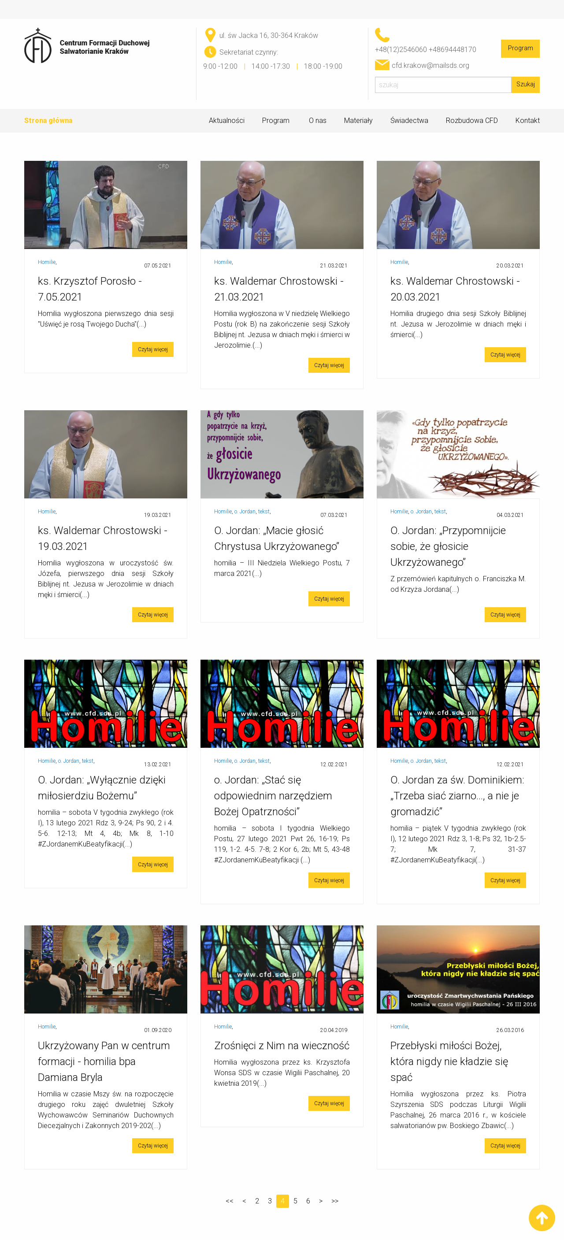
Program (520, 48)
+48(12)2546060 (401, 49)
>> (334, 1201)
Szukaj (525, 84)
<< (230, 1201)
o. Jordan (245, 512)
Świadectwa (409, 120)
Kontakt (528, 120)
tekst (264, 512)
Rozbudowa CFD (472, 120)
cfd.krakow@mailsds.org (430, 65)
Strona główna (48, 120)
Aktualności (227, 120)
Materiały (358, 120)
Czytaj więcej (153, 349)
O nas (318, 120)
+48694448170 (452, 49)
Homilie (47, 262)
